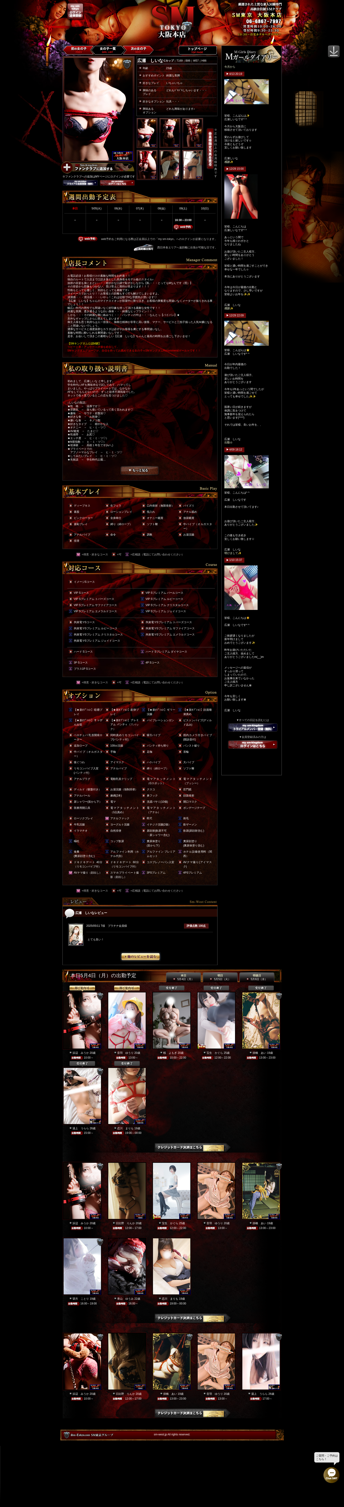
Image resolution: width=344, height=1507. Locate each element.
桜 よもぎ (170, 1052)
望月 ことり (80, 1298)
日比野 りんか (125, 1223)
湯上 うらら (80, 1128)
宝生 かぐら (215, 1052)
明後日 (256, 977)
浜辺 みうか (80, 1052)
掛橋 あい (259, 1052)
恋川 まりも (125, 1128)
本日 (183, 977)
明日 (220, 977)
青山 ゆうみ (125, 1298)
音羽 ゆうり (125, 1052)
